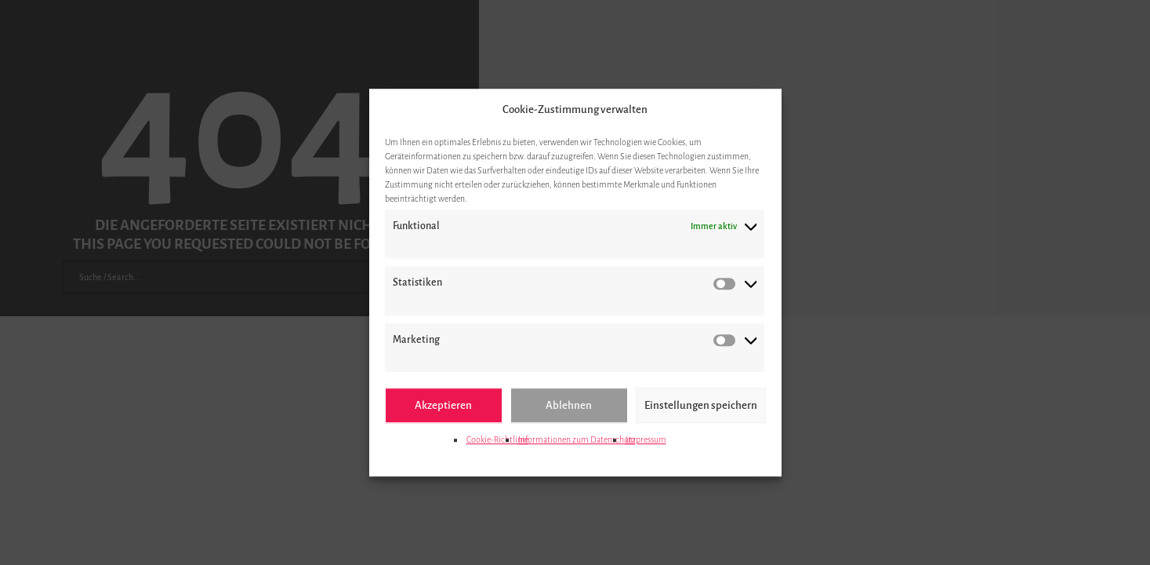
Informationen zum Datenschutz (577, 439)
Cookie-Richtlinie (497, 439)
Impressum (646, 439)
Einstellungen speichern (700, 405)
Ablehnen (569, 405)
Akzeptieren (443, 405)
